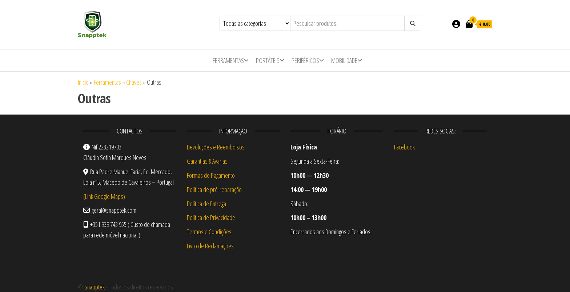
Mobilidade (344, 60)
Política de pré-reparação (214, 189)
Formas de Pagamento (211, 175)
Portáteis (268, 60)
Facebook (404, 147)
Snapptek (94, 287)
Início (83, 82)
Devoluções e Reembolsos (216, 147)
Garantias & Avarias (207, 161)
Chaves (134, 82)
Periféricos (305, 60)
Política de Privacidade (211, 217)
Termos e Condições (209, 231)
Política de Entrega (206, 203)
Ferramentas (228, 60)
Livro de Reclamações (210, 245)
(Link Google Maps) (104, 196)
